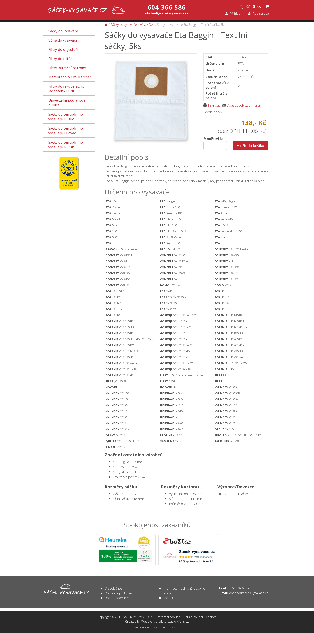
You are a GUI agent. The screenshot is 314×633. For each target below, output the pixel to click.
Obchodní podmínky (119, 593)
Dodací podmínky (117, 598)
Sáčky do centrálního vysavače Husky (65, 116)
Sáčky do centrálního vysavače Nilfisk (65, 144)
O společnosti (114, 588)
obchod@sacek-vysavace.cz (248, 593)
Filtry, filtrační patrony (67, 67)
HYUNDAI (147, 24)
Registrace (258, 13)
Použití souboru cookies (200, 617)
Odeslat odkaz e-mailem (242, 105)
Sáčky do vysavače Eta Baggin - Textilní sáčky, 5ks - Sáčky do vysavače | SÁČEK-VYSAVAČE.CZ (85, 10)
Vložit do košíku (250, 145)
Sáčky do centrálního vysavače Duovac (65, 130)
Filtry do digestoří (63, 49)
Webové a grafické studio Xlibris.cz (165, 621)
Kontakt (168, 598)
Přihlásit (234, 13)
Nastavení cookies (167, 617)
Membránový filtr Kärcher (69, 77)
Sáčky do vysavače (63, 31)
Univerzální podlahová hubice (67, 102)
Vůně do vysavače (62, 40)
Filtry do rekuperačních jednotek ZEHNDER (67, 88)
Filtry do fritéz (60, 58)
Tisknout (211, 105)
